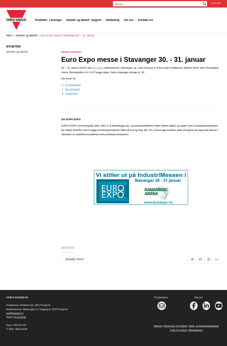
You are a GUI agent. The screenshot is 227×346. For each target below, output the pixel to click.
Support (96, 19)
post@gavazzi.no (14, 313)
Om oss (128, 19)
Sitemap (158, 325)
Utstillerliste (71, 93)
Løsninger (55, 19)
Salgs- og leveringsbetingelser (204, 325)
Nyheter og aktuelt (77, 19)
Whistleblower (196, 330)
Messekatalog (72, 88)
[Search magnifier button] (204, 3)
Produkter (41, 19)
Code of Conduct (178, 330)
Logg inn (216, 3)
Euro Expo (98, 67)
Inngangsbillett (73, 84)
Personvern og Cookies (175, 325)
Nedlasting (113, 19)
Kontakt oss (145, 19)
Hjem (9, 34)
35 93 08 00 (20, 317)
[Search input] (157, 4)
